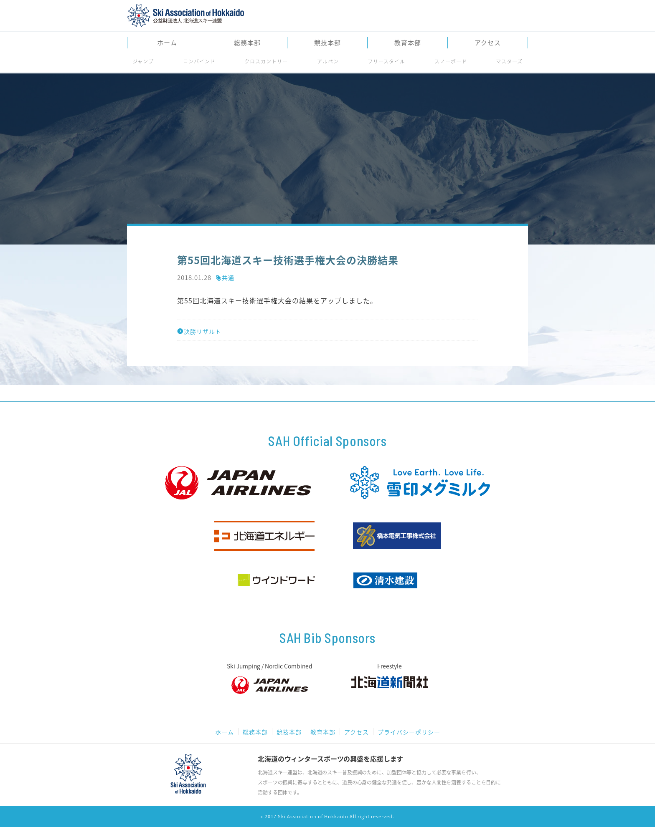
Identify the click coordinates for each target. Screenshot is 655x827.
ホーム (167, 43)
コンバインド (199, 61)
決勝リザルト (199, 331)
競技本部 (327, 43)
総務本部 (247, 43)
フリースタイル (386, 61)
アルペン (328, 61)
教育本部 (407, 43)
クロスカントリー (266, 61)
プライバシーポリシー (409, 732)
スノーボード (450, 61)
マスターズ (509, 61)
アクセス (488, 43)
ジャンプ (143, 61)
